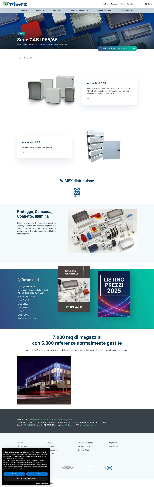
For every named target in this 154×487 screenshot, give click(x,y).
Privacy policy (84, 446)
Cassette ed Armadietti (37, 44)
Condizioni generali (86, 443)
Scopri (77, 89)
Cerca (117, 48)
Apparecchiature (104, 10)
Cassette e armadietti (79, 10)
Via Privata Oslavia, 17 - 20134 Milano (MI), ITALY (51, 420)
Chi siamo (52, 446)
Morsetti (40, 10)
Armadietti (49, 44)
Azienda (130, 4)
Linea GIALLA (23, 300)
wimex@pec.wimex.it (89, 425)
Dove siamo (53, 450)
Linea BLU (22, 311)
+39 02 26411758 (27, 425)
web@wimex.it (68, 425)
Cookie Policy (84, 450)
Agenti (50, 443)
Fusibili (24, 10)
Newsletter (113, 446)
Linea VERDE (23, 307)
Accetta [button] (37, 474)
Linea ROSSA (23, 315)
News (122, 4)
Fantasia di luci (127, 10)
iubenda (45, 483)
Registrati (113, 443)
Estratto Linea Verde (26, 296)
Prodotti (105, 4)
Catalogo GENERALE (26, 286)
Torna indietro (26, 58)
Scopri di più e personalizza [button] (26, 478)
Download (114, 4)
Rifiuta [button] (14, 474)
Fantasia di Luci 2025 (27, 318)
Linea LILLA (23, 304)
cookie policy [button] (19, 458)
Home (19, 44)
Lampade (56, 10)
